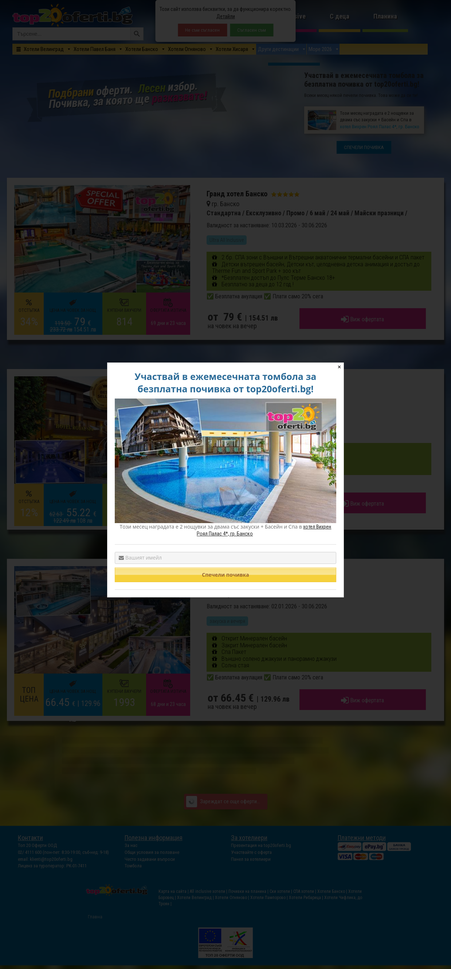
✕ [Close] (339, 367)
